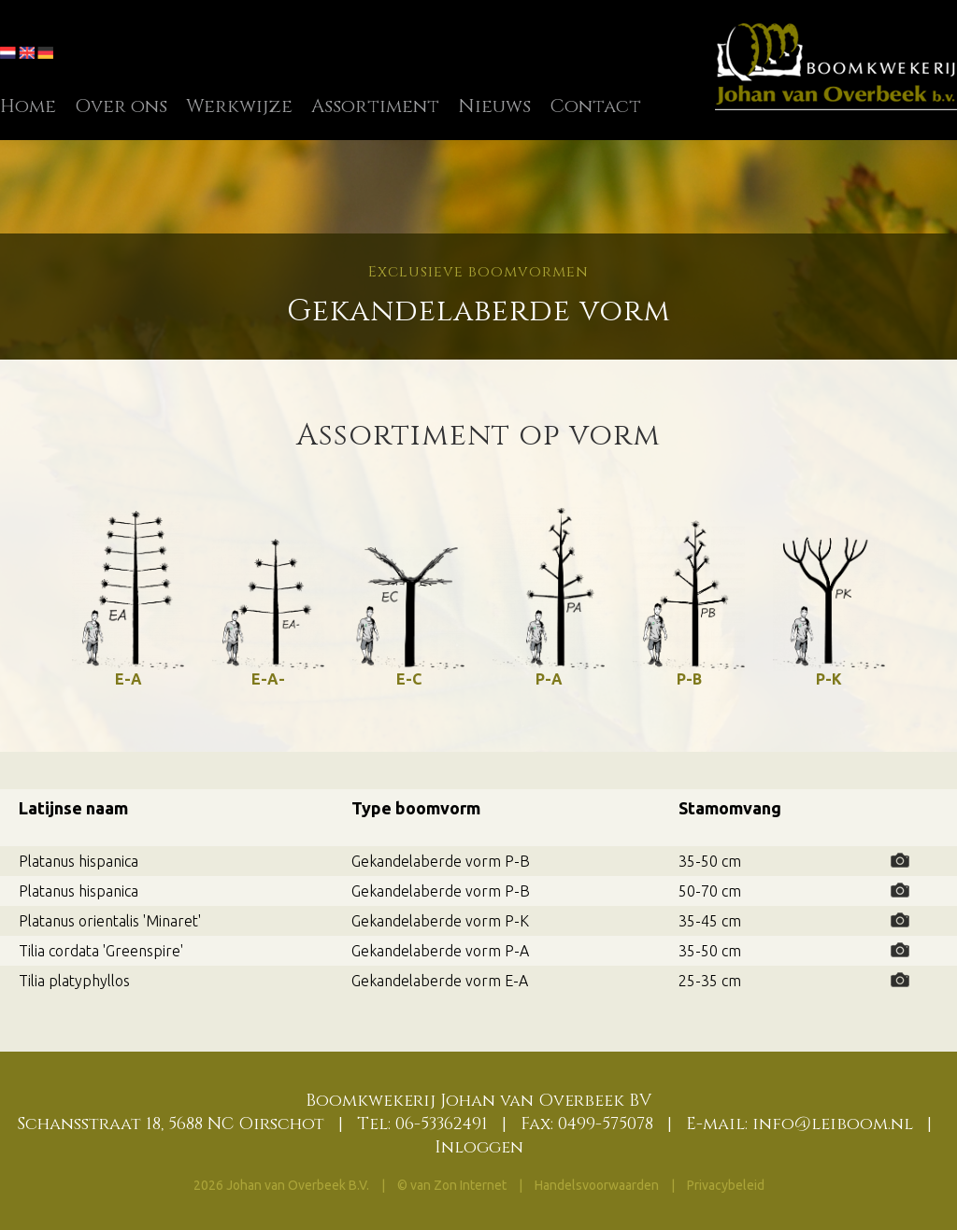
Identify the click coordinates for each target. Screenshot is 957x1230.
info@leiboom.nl (832, 1124)
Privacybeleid (725, 1185)
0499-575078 (605, 1124)
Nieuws (494, 106)
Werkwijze (239, 106)
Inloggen (479, 1147)
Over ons (121, 106)
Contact (595, 106)
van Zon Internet (458, 1185)
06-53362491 (441, 1124)
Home (28, 106)
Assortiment (375, 106)
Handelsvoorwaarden (598, 1185)
